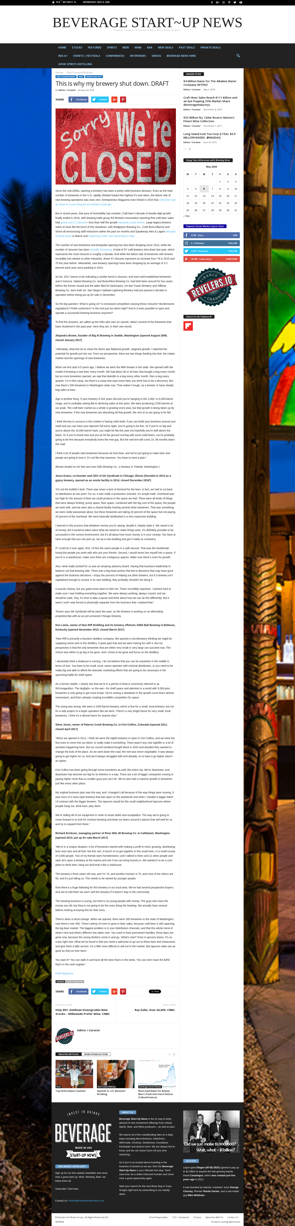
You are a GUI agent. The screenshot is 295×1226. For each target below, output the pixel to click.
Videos (156, 55)
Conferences (115, 55)
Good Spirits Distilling (75, 64)
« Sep (186, 216)
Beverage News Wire (181, 55)
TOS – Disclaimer (180, 1217)
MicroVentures (143, 1138)
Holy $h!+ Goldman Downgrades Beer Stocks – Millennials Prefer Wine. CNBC (83, 1012)
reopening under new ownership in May (111, 236)
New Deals (165, 47)
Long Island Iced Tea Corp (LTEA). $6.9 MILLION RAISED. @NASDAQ (209, 135)
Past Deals (187, 47)
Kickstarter (125, 1146)
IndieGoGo (159, 1138)
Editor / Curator (67, 90)
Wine (138, 47)
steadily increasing (101, 249)
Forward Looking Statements (225, 1221)
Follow (232, 243)
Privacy (197, 1217)
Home (62, 47)
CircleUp (136, 1142)
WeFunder (125, 1142)
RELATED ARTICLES (69, 1054)
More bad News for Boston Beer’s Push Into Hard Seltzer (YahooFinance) (155, 1094)
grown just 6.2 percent (74, 222)
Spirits (112, 47)
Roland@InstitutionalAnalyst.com (86, 1200)
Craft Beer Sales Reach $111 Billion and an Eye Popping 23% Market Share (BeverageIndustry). (210, 101)
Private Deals (211, 47)
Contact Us (232, 1217)
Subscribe (231, 258)
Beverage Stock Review (150, 1086)
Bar (149, 47)
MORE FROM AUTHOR (96, 1054)
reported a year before (131, 222)
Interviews (138, 55)
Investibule (162, 1142)
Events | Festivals (86, 55)
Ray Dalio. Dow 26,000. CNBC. (155, 1010)
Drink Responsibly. (158, 1217)
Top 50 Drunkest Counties (71, 1091)
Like (235, 235)
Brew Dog (156, 1186)
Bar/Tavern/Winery (66, 76)
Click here (73, 1188)
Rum (58, 1086)
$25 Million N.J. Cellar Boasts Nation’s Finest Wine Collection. (209, 119)
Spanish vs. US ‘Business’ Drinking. (111, 1092)
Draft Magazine (64, 973)
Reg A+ (63, 55)
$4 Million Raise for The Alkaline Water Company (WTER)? (209, 83)
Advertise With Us (214, 1217)
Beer (125, 47)
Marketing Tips (94, 76)
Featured (94, 47)
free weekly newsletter (84, 1173)
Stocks (77, 47)
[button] (238, 56)
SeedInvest (149, 1142)
